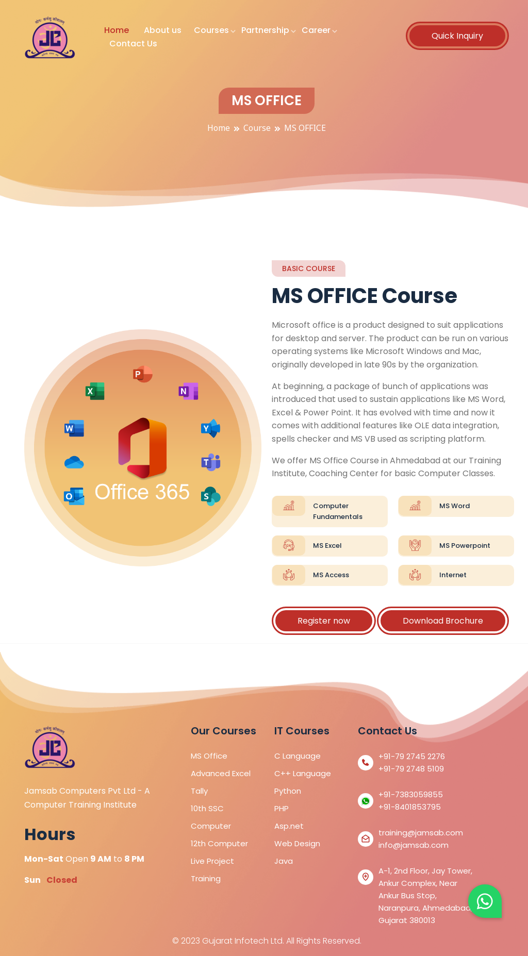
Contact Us (133, 43)
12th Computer (219, 843)
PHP (281, 808)
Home (116, 30)
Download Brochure (443, 621)
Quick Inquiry (457, 36)
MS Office (209, 755)
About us (163, 30)
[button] (485, 901)
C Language (297, 755)
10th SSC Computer (211, 817)
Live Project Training (212, 870)
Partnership (265, 30)
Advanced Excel (221, 773)
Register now (324, 621)
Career (316, 30)
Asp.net (289, 825)
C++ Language (302, 773)
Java (283, 861)
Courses (211, 30)
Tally (199, 790)
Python (287, 790)
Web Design (297, 843)
